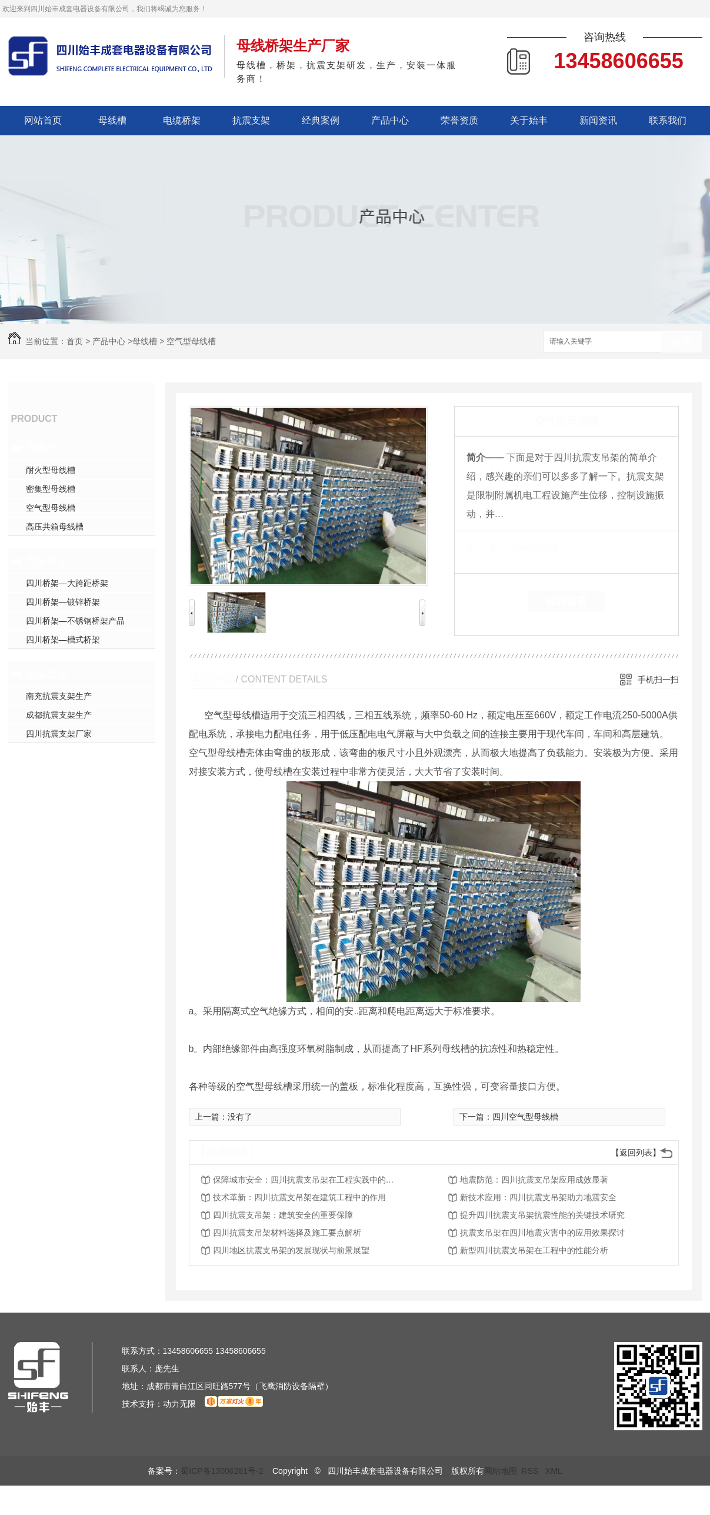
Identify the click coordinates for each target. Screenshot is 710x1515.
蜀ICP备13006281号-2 (222, 1471)
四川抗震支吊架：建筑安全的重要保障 (283, 1215)
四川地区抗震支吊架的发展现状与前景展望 (291, 1250)
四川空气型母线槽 (525, 1116)
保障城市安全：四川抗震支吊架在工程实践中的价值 (307, 1179)
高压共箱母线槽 (55, 526)
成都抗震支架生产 (59, 715)
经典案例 (320, 120)
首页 (74, 341)
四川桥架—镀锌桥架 (63, 602)
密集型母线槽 (50, 489)
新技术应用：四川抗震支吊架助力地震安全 (538, 1197)
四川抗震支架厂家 (59, 733)
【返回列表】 (636, 1152)
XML (553, 1471)
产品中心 (390, 120)
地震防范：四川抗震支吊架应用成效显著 (534, 1179)
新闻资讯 (598, 120)
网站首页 (43, 120)
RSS (531, 1471)
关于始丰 (529, 120)
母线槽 (112, 120)
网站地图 (500, 1471)
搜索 (681, 342)
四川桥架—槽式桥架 (63, 639)
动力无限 (179, 1404)
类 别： (486, 549)
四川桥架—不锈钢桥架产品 (75, 620)
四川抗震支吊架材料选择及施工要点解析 (287, 1232)
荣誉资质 (459, 120)
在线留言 (566, 601)
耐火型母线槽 (50, 470)
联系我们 (667, 120)
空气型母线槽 (191, 341)
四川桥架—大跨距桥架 (67, 583)
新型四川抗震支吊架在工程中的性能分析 (534, 1250)
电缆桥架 (182, 120)
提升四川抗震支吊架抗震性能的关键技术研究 (542, 1215)
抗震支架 (251, 120)
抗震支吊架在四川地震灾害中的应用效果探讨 (542, 1232)
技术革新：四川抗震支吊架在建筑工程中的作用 (299, 1197)
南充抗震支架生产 (59, 696)
